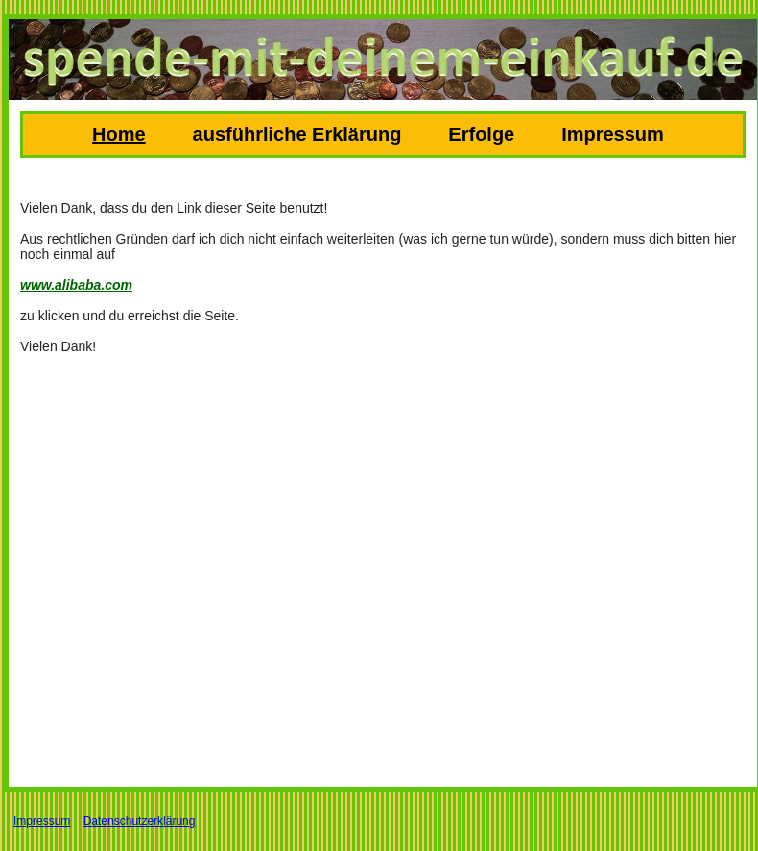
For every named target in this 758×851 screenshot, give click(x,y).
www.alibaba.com (76, 285)
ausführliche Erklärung (297, 134)
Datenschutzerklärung (139, 821)
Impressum (612, 134)
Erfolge (481, 134)
